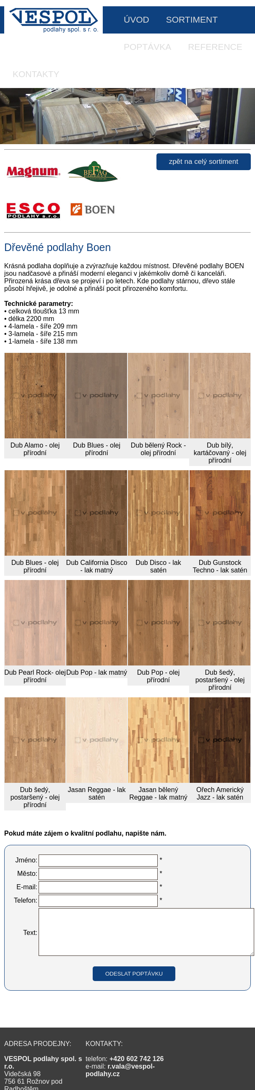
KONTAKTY (36, 74)
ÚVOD (136, 19)
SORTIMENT (192, 19)
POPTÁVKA (147, 47)
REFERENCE (215, 47)
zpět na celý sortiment (203, 162)
